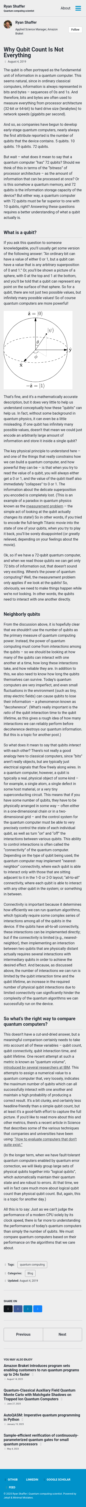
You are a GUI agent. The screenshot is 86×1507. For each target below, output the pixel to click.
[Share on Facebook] (18, 1308)
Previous (23, 1334)
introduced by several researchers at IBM (37, 1067)
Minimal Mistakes (23, 1497)
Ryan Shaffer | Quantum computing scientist (37, 1493)
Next (62, 1334)
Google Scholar (56, 1479)
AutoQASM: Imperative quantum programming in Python (42, 1417)
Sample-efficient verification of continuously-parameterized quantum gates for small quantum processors (41, 1439)
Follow (75, 29)
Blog (30, 1273)
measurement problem (44, 506)
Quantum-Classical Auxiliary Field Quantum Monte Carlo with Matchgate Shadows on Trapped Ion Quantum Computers (39, 1394)
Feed (10, 1487)
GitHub (11, 1479)
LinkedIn (30, 1479)
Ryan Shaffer (19, 8)
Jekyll (7, 1497)
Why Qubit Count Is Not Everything (34, 52)
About (65, 8)
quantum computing (32, 1264)
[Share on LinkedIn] (27, 1308)
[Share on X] (8, 1308)
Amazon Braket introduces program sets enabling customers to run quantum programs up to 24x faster (41, 1370)
